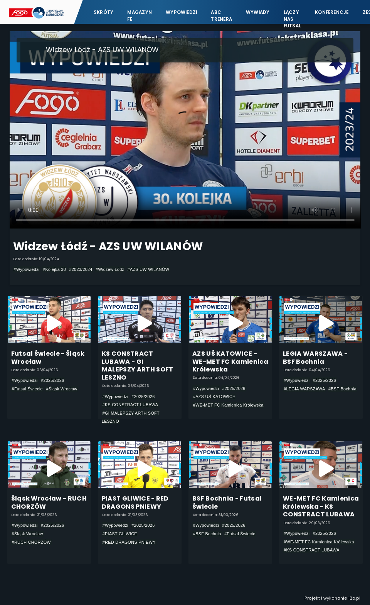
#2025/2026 (52, 380)
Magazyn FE (139, 15)
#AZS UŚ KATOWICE (214, 396)
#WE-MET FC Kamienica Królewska (228, 405)
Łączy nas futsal (292, 15)
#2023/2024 (80, 269)
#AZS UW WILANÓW (149, 269)
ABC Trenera (221, 15)
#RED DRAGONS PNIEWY (129, 542)
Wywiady (258, 12)
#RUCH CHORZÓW (31, 542)
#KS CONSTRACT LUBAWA (130, 404)
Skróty (103, 12)
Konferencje (332, 12)
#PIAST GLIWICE (120, 533)
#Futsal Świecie (27, 389)
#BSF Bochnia (342, 389)
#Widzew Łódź (110, 269)
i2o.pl (354, 598)
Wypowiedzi (181, 12)
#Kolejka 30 (54, 269)
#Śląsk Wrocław (61, 389)
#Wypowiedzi (27, 269)
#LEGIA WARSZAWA (304, 389)
